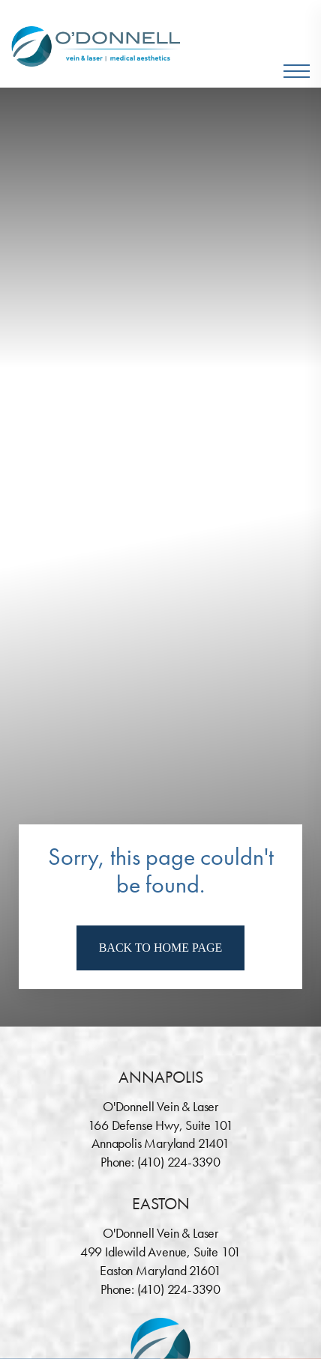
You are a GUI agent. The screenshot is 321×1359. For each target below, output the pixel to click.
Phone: (118, 1161)
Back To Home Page (161, 947)
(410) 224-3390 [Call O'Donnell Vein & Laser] (178, 1161)
